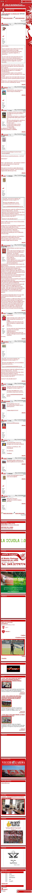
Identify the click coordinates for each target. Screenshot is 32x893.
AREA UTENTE (28, 1)
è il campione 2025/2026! (10, 524)
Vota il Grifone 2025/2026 (7, 528)
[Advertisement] (6, 607)
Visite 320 (22, 711)
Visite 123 (22, 692)
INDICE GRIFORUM (6, 13)
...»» (23, 691)
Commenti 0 (22, 693)
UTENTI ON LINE (27, 891)
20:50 (4, 891)
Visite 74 (23, 728)
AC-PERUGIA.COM (15, 13)
